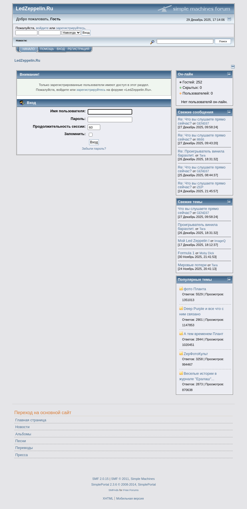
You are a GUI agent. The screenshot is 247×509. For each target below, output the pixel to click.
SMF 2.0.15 (100, 478)
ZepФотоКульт (196, 354)
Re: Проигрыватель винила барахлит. (201, 153)
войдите (42, 28)
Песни (20, 441)
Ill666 (200, 139)
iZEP (200, 187)
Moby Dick (206, 253)
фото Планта (195, 289)
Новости (22, 427)
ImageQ (220, 241)
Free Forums (130, 490)
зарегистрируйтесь (70, 28)
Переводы (24, 448)
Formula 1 (186, 253)
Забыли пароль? (94, 148)
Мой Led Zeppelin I (194, 241)
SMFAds (114, 490)
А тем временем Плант (203, 334)
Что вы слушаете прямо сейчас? (198, 211)
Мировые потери (192, 265)
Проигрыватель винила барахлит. (198, 227)
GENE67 (203, 123)
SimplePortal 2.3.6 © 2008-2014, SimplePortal (123, 484)
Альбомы (23, 434)
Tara (202, 155)
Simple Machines (143, 478)
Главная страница (30, 420)
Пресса (21, 455)
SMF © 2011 (120, 478)
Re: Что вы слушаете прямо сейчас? (202, 121)
